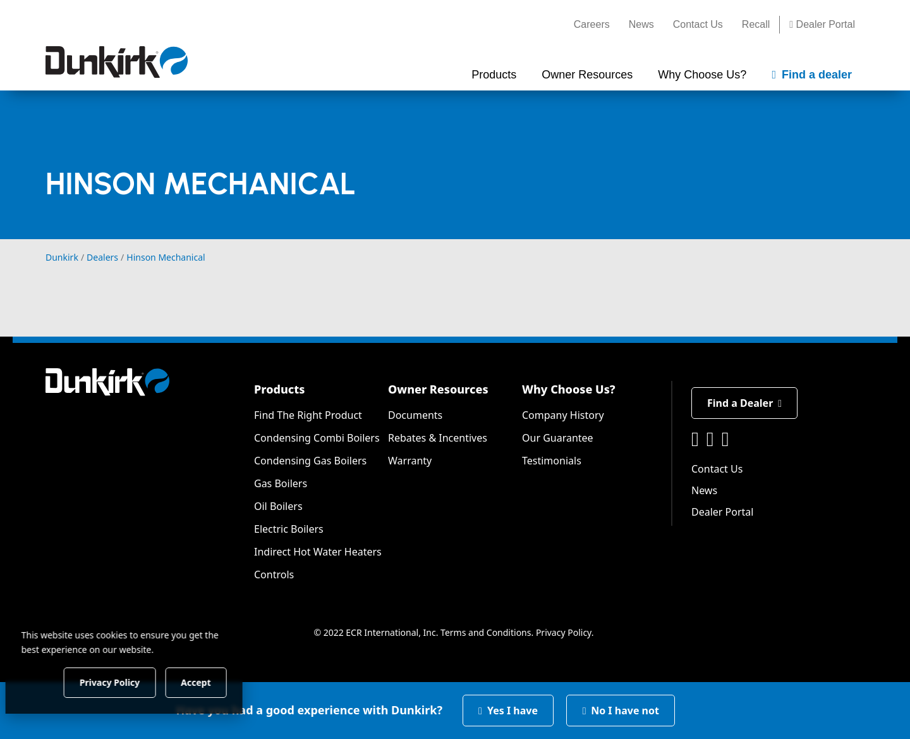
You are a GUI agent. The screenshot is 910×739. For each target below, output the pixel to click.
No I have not (620, 710)
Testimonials (551, 461)
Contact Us (698, 24)
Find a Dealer (744, 403)
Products (279, 389)
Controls (274, 574)
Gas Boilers (280, 483)
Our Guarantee (557, 438)
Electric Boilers (289, 529)
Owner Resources (438, 389)
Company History (563, 415)
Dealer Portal (822, 24)
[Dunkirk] (117, 62)
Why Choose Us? (569, 389)
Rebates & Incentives (437, 438)
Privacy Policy (564, 632)
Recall (756, 24)
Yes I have (508, 710)
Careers (592, 24)
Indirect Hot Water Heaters (318, 552)
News (641, 24)
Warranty (410, 461)
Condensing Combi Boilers (317, 438)
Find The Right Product (308, 415)
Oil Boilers (278, 506)
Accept (216, 682)
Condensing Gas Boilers (310, 461)
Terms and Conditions (485, 632)
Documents (415, 415)
